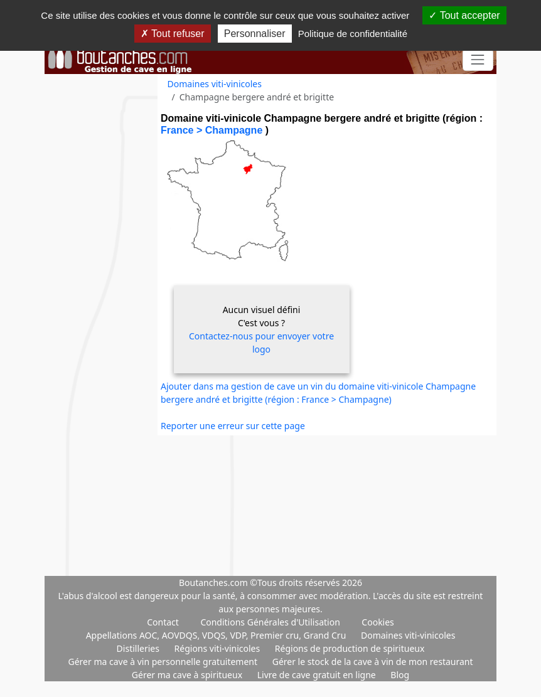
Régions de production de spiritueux (350, 648)
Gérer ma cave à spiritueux (188, 675)
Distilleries (139, 648)
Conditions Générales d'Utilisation (270, 622)
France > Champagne (213, 130)
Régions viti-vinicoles (218, 648)
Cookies (378, 622)
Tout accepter (464, 15)
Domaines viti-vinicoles (215, 84)
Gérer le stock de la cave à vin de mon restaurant (372, 662)
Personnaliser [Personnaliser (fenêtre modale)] (255, 33)
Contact (163, 622)
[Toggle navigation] (478, 60)
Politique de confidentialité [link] (352, 33)
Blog (399, 675)
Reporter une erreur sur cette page (233, 426)
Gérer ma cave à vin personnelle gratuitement (163, 662)
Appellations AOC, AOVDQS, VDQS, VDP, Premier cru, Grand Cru (217, 635)
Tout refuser (173, 33)
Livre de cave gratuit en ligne (317, 675)
